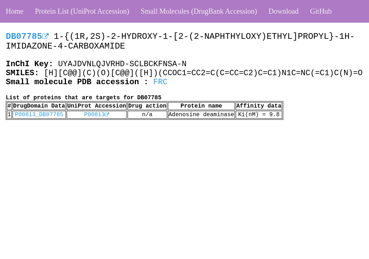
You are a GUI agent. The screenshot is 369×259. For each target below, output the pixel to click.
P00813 (96, 115)
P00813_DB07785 (39, 115)
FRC (160, 82)
